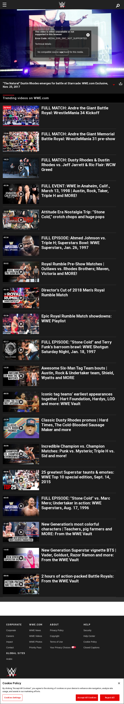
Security (87, 630)
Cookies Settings (12, 697)
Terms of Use (56, 642)
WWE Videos (35, 636)
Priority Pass (35, 647)
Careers (10, 636)
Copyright (54, 636)
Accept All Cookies (86, 697)
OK (61, 52)
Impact (9, 642)
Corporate (11, 630)
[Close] (119, 683)
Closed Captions (92, 647)
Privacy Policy (56, 630)
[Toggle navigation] (4, 5)
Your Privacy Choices (60, 647)
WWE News (35, 630)
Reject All (109, 697)
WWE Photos (35, 642)
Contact (10, 647)
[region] (62, 691)
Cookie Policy (90, 642)
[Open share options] (120, 83)
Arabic (9, 659)
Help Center (89, 636)
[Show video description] (113, 83)
